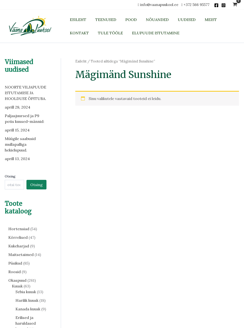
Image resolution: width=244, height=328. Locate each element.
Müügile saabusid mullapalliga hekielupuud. (20, 144)
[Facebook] (216, 5)
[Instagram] (223, 5)
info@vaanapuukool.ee (160, 4)
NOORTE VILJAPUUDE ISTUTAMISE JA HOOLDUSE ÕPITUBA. (25, 93)
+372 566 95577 (196, 4)
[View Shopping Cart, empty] (234, 5)
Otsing (10, 176)
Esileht (80, 61)
